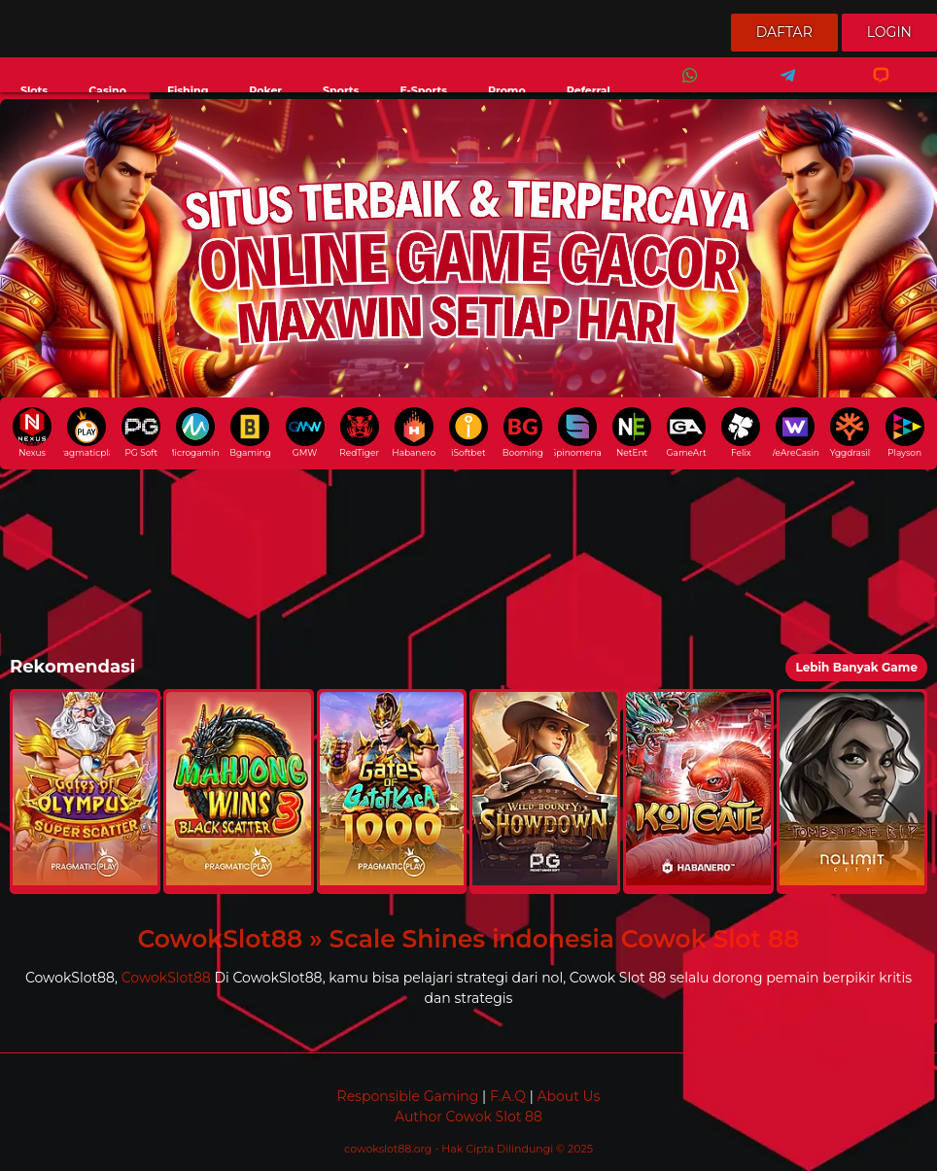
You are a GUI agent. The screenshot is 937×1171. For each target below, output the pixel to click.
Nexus (32, 432)
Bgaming (249, 432)
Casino (107, 90)
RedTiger (359, 432)
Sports (341, 90)
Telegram (781, 88)
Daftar (784, 32)
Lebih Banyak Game (856, 667)
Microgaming (195, 432)
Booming (523, 432)
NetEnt (631, 432)
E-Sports (423, 90)
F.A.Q (508, 1096)
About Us (568, 1096)
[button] (85, 791)
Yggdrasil (850, 432)
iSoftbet (468, 432)
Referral (588, 90)
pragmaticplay (86, 432)
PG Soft (140, 432)
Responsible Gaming (408, 1096)
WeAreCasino (796, 432)
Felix (740, 432)
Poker (265, 90)
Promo (507, 90)
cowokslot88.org (389, 1148)
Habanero (413, 432)
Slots (34, 90)
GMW (305, 432)
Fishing (187, 90)
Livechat (872, 88)
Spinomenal (577, 432)
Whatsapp (686, 88)
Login (889, 32)
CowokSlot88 (166, 977)
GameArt (687, 432)
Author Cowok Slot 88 (468, 1116)
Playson (904, 432)
